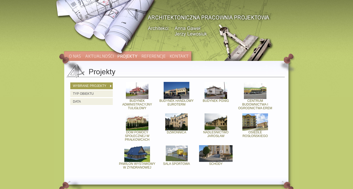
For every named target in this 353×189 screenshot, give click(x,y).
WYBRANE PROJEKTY (89, 86)
